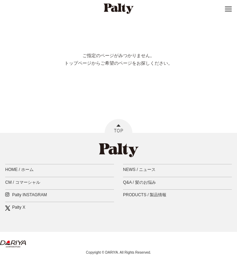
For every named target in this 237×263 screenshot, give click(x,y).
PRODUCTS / (144, 194)
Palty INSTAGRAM (29, 194)
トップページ (77, 63)
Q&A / (139, 182)
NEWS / (139, 169)
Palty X (18, 207)
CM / (22, 182)
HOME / (19, 169)
